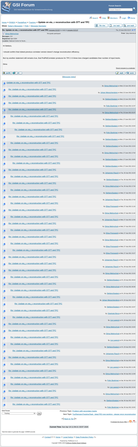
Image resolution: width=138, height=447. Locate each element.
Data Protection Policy (84, 437)
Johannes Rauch (112, 173)
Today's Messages (15, 26)
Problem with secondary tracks (84, 411)
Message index (69, 77)
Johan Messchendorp (109, 92)
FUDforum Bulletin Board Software (76, 443)
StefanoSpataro (111, 99)
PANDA (12, 22)
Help (103, 18)
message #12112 (72, 30)
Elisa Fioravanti (112, 206)
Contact (48, 437)
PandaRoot (22, 22)
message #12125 (54, 30)
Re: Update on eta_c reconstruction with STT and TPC (25, 30)
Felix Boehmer (112, 106)
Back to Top (69, 419)
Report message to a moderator (125, 68)
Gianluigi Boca (113, 313)
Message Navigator (38, 26)
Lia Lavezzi (114, 320)
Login (122, 18)
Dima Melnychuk (12, 34)
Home (131, 18)
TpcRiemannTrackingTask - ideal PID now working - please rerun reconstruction (104, 414)
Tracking (32, 22)
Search (94, 18)
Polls (27, 26)
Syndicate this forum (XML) (119, 422)
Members (112, 18)
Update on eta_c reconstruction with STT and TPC (28, 83)
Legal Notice (68, 437)
